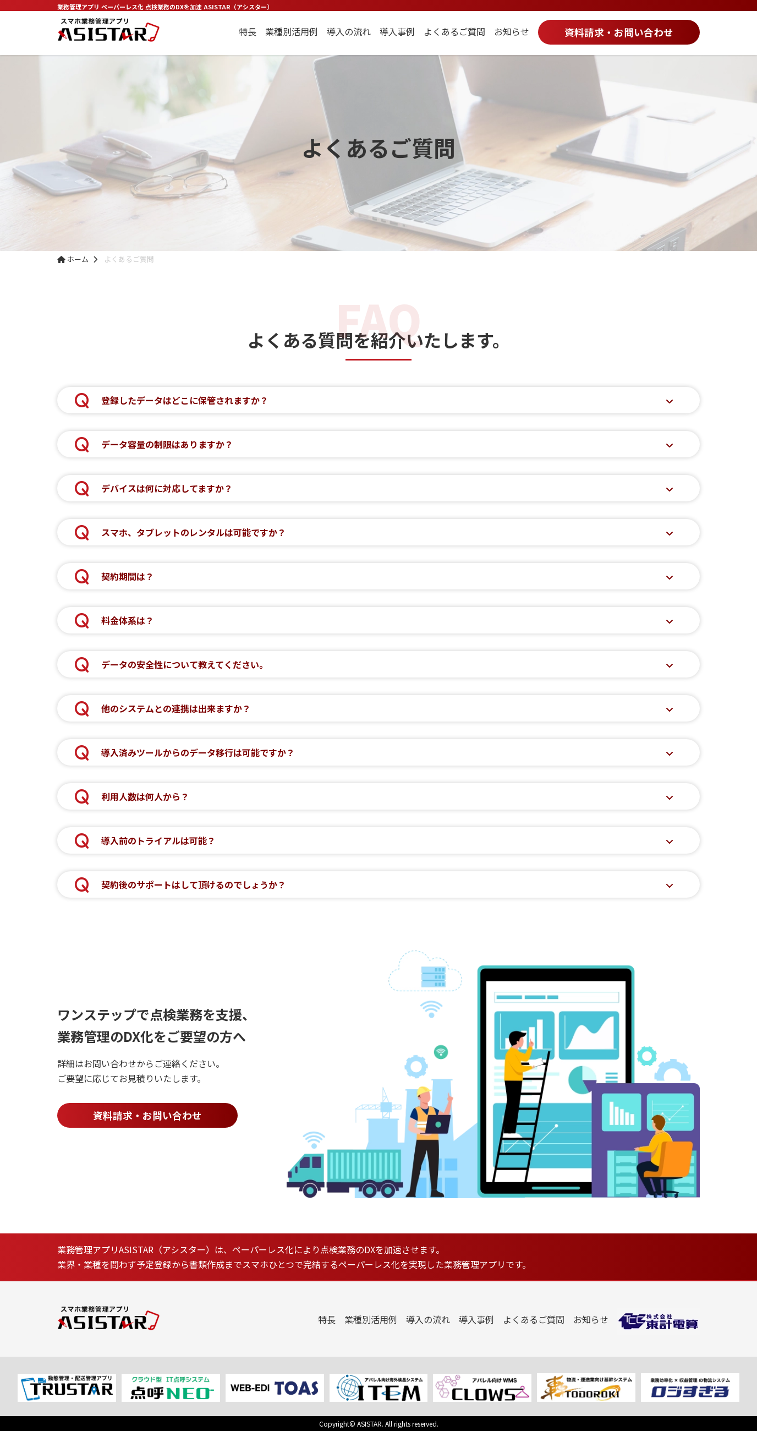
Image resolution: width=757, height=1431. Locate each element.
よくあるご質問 (454, 31)
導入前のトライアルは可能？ (158, 840)
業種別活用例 (291, 31)
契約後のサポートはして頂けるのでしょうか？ (193, 884)
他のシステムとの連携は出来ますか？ (176, 708)
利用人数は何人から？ (145, 796)
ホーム (73, 259)
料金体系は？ (127, 620)
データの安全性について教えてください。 (184, 664)
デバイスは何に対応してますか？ (167, 488)
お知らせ (511, 31)
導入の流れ (349, 31)
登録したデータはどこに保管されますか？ (184, 400)
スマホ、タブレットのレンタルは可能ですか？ (193, 532)
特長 (247, 31)
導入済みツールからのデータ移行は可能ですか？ (198, 752)
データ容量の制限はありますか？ (167, 444)
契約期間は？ (127, 576)
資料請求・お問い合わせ (618, 32)
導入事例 (397, 31)
